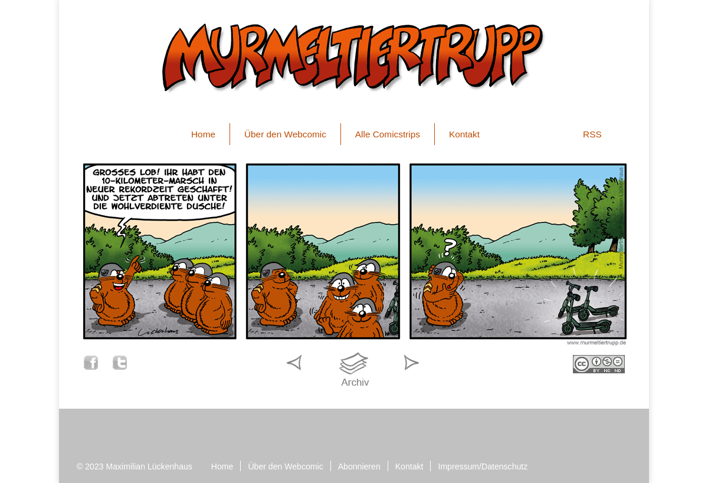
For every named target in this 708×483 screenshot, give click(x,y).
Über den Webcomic (285, 134)
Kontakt (464, 134)
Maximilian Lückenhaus (149, 466)
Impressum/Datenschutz (482, 466)
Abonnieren (359, 466)
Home (203, 134)
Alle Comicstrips (387, 134)
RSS (592, 134)
